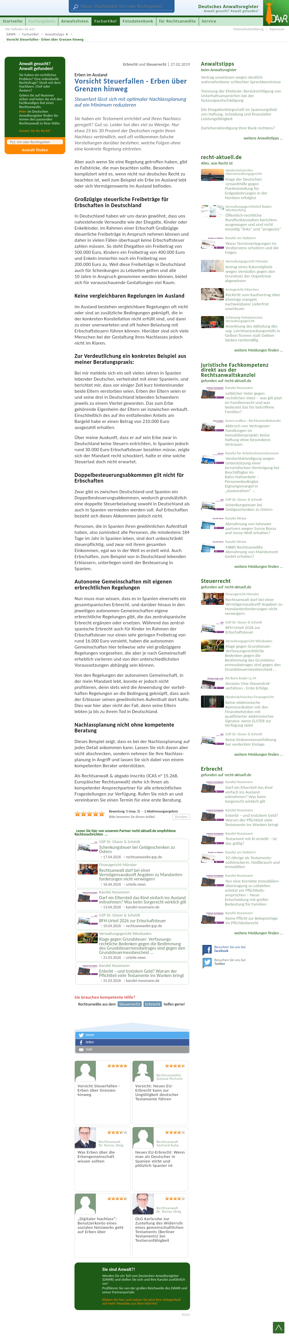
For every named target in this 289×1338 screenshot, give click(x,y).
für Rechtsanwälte (177, 21)
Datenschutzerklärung (248, 29)
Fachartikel (30, 34)
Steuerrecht (156, 64)
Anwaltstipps (54, 34)
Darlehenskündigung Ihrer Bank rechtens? (238, 128)
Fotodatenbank (138, 21)
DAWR (11, 34)
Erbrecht (130, 64)
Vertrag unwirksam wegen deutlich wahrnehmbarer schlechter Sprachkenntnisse (241, 79)
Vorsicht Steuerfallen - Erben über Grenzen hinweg (44, 39)
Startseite (13, 21)
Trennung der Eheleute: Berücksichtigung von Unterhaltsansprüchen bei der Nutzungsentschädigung (241, 95)
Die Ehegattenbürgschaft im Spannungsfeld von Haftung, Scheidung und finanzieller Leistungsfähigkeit (239, 114)
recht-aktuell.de (238, 380)
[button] (132, 1035)
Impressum (276, 29)
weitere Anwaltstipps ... (263, 138)
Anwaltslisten (75, 21)
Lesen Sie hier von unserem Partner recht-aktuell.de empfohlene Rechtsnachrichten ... (125, 832)
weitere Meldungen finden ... (258, 350)
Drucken (181, 816)
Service (209, 21)
